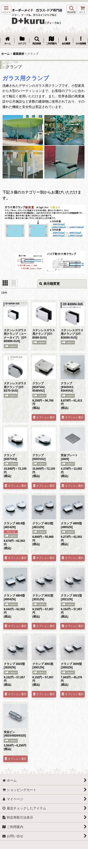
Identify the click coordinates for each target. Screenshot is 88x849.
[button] (6, 9)
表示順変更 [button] (49, 284)
